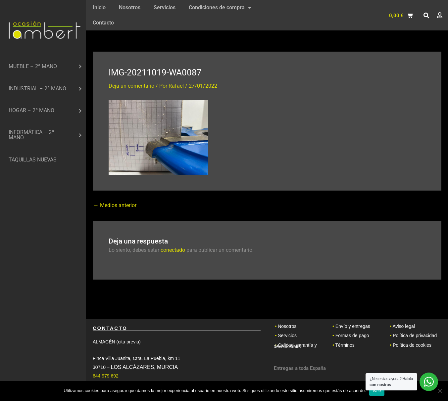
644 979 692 (106, 376)
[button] (426, 16)
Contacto (103, 23)
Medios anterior (114, 205)
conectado (173, 250)
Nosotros (129, 7)
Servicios (164, 7)
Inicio (99, 7)
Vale (377, 390)
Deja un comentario (131, 86)
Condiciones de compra (220, 8)
